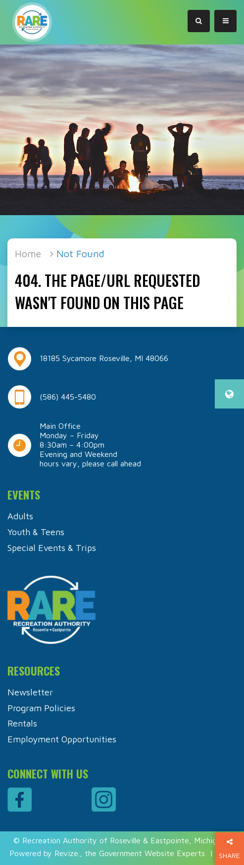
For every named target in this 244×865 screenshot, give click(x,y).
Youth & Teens (35, 532)
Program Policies (41, 708)
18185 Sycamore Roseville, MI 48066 (104, 358)
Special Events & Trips (51, 548)
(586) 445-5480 (68, 396)
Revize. (67, 853)
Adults (20, 516)
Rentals (22, 723)
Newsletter (30, 692)
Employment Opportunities (61, 739)
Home (28, 253)
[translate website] (229, 394)
